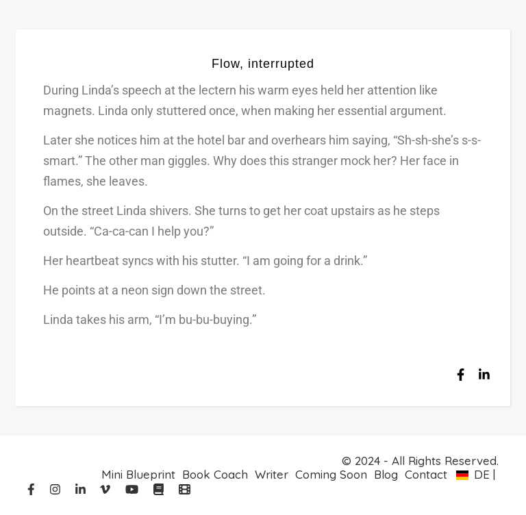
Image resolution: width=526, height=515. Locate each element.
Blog (386, 474)
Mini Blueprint (138, 474)
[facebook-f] (32, 489)
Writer (271, 474)
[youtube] (133, 489)
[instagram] (57, 489)
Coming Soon (331, 474)
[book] (160, 489)
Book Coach (215, 474)
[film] (184, 489)
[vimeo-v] (107, 489)
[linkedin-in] (82, 489)
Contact (426, 474)
